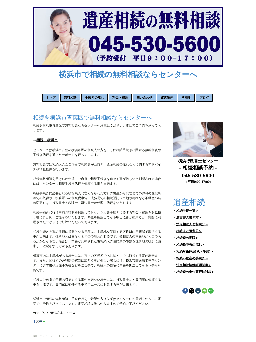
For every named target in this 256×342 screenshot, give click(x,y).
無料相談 (70, 97)
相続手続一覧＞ (187, 210)
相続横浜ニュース (62, 313)
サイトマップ (66, 336)
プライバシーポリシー (49, 336)
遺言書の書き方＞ (189, 217)
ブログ (204, 97)
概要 (35, 336)
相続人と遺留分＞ (189, 231)
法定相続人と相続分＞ (192, 224)
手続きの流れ (94, 97)
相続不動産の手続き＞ (192, 258)
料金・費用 (120, 97)
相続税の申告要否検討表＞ (195, 272)
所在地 (186, 97)
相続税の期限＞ (187, 238)
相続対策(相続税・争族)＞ (195, 251)
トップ (51, 97)
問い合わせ (144, 97)
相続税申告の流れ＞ (190, 244)
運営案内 (167, 97)
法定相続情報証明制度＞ (193, 265)
